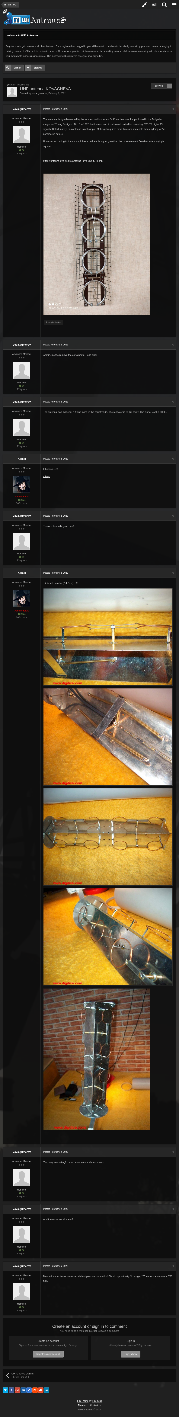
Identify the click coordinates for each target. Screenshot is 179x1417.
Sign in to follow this (19, 84)
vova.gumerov (39, 93)
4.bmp (46, 476)
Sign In (17, 67)
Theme (82, 1406)
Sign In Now (131, 1355)
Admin (22, 458)
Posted (55, 109)
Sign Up (38, 67)
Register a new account (48, 1355)
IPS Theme (82, 1402)
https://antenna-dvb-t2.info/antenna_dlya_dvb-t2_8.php (73, 160)
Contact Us (95, 1406)
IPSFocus (97, 1402)
